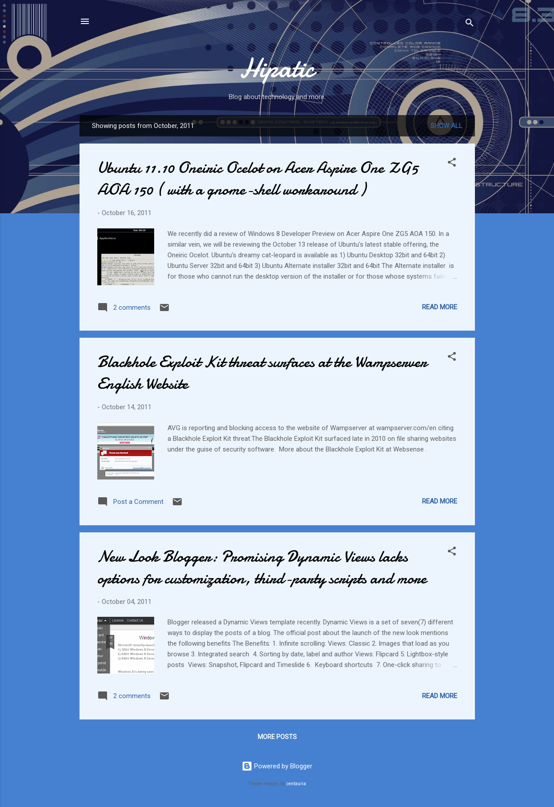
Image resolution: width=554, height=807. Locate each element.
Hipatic (277, 68)
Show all (446, 126)
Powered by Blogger (277, 766)
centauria (296, 784)
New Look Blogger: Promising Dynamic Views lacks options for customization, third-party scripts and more (261, 567)
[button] (451, 164)
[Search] (469, 24)
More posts (277, 736)
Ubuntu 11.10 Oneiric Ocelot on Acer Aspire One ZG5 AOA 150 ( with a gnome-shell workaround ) (257, 178)
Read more (439, 307)
